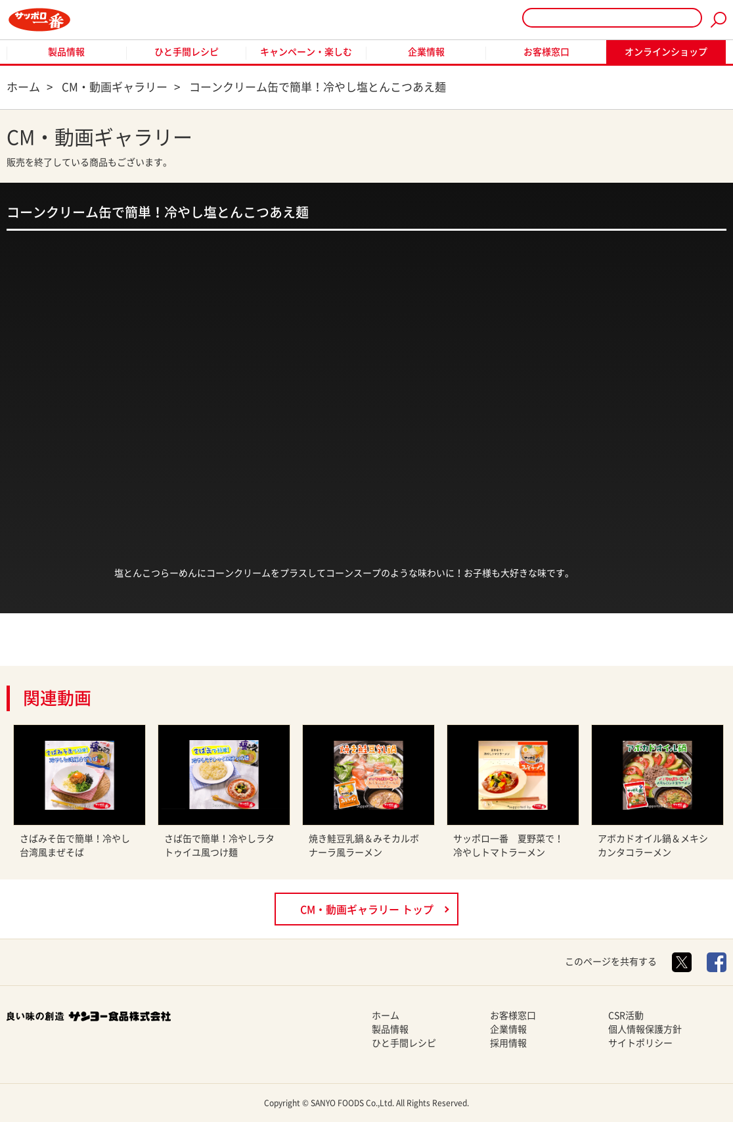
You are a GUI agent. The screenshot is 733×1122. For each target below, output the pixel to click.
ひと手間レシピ (186, 52)
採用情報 (508, 1043)
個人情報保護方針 (645, 1029)
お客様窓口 (546, 52)
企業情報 (426, 52)
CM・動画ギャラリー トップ (366, 909)
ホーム (385, 1015)
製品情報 (66, 52)
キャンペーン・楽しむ (306, 52)
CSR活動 (626, 1015)
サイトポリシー (640, 1043)
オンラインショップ (666, 52)
